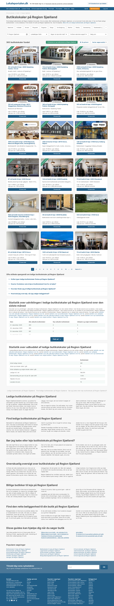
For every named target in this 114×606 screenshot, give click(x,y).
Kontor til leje (51, 593)
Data (72, 8)
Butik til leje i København (54, 598)
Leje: (9, 74)
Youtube (12, 601)
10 (65, 269)
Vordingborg (61, 27)
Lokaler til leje (26, 8)
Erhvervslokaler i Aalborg (74, 585)
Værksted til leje (52, 588)
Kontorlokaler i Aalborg (74, 592)
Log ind (105, 8)
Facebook (7, 601)
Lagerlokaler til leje (73, 598)
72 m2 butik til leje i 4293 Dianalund (89, 179)
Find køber (59, 8)
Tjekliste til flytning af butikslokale (51, 536)
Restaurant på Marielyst (15, 108)
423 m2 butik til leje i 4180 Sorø (88, 215)
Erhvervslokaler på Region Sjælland (85, 549)
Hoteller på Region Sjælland (14, 555)
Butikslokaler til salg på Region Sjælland (52, 549)
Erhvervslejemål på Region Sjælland (85, 554)
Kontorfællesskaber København (76, 602)
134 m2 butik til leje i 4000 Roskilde (54, 179)
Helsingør (91, 602)
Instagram (9, 601)
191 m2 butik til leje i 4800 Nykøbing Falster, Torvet (20, 68)
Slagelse (43, 27)
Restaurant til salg (52, 585)
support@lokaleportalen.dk (13, 584)
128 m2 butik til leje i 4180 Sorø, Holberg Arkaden (91, 142)
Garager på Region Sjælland (15, 557)
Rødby (78, 27)
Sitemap (29, 600)
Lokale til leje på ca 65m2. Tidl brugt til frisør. (22, 255)
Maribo (70, 27)
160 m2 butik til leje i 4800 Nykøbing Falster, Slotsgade (55, 105)
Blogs (28, 592)
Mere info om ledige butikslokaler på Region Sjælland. (79, 22)
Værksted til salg (52, 590)
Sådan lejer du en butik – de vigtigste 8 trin (54, 532)
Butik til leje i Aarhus (73, 595)
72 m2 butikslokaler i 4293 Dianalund (88, 182)
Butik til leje (51, 584)
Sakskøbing (86, 27)
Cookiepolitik (30, 588)
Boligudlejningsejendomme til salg (56, 602)
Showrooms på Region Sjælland (50, 554)
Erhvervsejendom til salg (39, 8)
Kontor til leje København (74, 587)
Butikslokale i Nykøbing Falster (51, 108)
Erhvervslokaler (10, 13)
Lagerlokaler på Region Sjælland (50, 551)
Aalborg (91, 585)
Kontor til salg (51, 595)
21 (71, 269)
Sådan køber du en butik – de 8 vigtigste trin (54, 534)
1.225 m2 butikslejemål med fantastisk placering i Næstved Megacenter (64, 255)
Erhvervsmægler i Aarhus (54, 603)
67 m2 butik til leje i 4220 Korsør (19, 179)
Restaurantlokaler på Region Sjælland (85, 552)
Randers (91, 588)
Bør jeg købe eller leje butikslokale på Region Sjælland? (87, 391)
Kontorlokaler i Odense (74, 590)
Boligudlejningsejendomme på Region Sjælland (54, 555)
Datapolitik (30, 587)
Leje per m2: (12, 76)
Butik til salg (51, 582)
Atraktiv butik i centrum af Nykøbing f (19, 71)
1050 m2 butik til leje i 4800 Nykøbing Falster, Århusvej (90, 68)
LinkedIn (16, 601)
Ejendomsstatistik (31, 597)
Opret (86, 8)
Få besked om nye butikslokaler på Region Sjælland (62, 42)
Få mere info (22, 79)
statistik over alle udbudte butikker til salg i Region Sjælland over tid (59, 315)
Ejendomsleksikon (31, 595)
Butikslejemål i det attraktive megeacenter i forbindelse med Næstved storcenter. (32, 146)
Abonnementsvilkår (32, 585)
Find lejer (51, 8)
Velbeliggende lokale (83, 217)
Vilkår (28, 584)
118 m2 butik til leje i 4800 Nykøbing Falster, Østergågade (55, 68)
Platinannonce (23, 64)
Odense (91, 584)
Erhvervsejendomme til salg (55, 600)
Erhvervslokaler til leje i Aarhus (76, 582)
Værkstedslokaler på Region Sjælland (85, 551)
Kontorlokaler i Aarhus (74, 588)
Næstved (10, 27)
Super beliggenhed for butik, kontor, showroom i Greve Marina (61, 146)
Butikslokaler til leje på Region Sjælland (18, 549)
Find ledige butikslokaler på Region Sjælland (51, 391)
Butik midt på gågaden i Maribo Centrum (89, 255)
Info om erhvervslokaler (33, 598)
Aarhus (90, 582)
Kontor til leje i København (54, 597)
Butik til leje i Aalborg (73, 597)
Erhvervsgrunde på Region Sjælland (85, 555)
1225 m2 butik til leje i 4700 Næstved (55, 252)
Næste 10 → (78, 269)
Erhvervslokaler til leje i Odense (76, 584)
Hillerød (91, 597)
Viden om (67, 8)
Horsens (91, 603)
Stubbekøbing (98, 27)
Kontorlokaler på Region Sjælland (16, 551)
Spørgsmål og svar (32, 593)
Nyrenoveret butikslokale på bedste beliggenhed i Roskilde (60, 182)
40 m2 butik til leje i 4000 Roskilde (54, 215)
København (92, 580)
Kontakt (29, 582)
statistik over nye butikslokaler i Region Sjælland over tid (66, 314)
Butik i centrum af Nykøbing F (51, 71)
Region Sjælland (25, 13)
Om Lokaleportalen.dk (13, 8)
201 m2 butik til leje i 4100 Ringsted (89, 104)
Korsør (27, 27)
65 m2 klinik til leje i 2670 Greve (19, 252)
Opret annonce (95, 8)
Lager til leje (51, 592)
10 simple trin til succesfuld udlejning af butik (90, 534)
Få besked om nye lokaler (98, 3)
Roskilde (91, 595)
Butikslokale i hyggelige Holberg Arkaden (89, 146)
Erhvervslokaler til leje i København (77, 580)
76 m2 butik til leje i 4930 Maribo (88, 252)
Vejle (90, 593)
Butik (18, 13)
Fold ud (56, 339)
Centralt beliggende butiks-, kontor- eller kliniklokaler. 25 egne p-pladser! (30, 219)
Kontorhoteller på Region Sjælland (50, 552)
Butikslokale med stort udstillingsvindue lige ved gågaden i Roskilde (63, 217)
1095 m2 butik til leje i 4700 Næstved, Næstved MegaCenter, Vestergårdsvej (21, 142)
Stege (51, 27)
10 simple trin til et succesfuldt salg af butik (89, 536)
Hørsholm (91, 600)
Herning (91, 598)
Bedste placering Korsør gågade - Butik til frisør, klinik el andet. (27, 182)
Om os (28, 580)
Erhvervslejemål (52, 580)
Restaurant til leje (52, 587)
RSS (28, 602)
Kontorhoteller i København (75, 600)
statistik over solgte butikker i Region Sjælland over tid (51, 317)
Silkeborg (91, 592)
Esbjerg (91, 587)
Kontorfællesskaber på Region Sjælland (18, 552)
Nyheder (29, 590)
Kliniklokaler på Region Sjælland (16, 554)
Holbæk (19, 27)
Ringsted (35, 27)
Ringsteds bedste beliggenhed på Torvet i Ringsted (92, 107)
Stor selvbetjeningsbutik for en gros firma (89, 71)
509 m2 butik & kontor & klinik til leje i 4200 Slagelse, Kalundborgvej (21, 215)
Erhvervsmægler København (75, 603)
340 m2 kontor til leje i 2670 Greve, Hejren (54, 142)
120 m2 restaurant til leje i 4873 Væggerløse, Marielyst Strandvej (19, 105)
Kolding (91, 590)
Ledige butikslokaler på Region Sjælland (21, 391)
